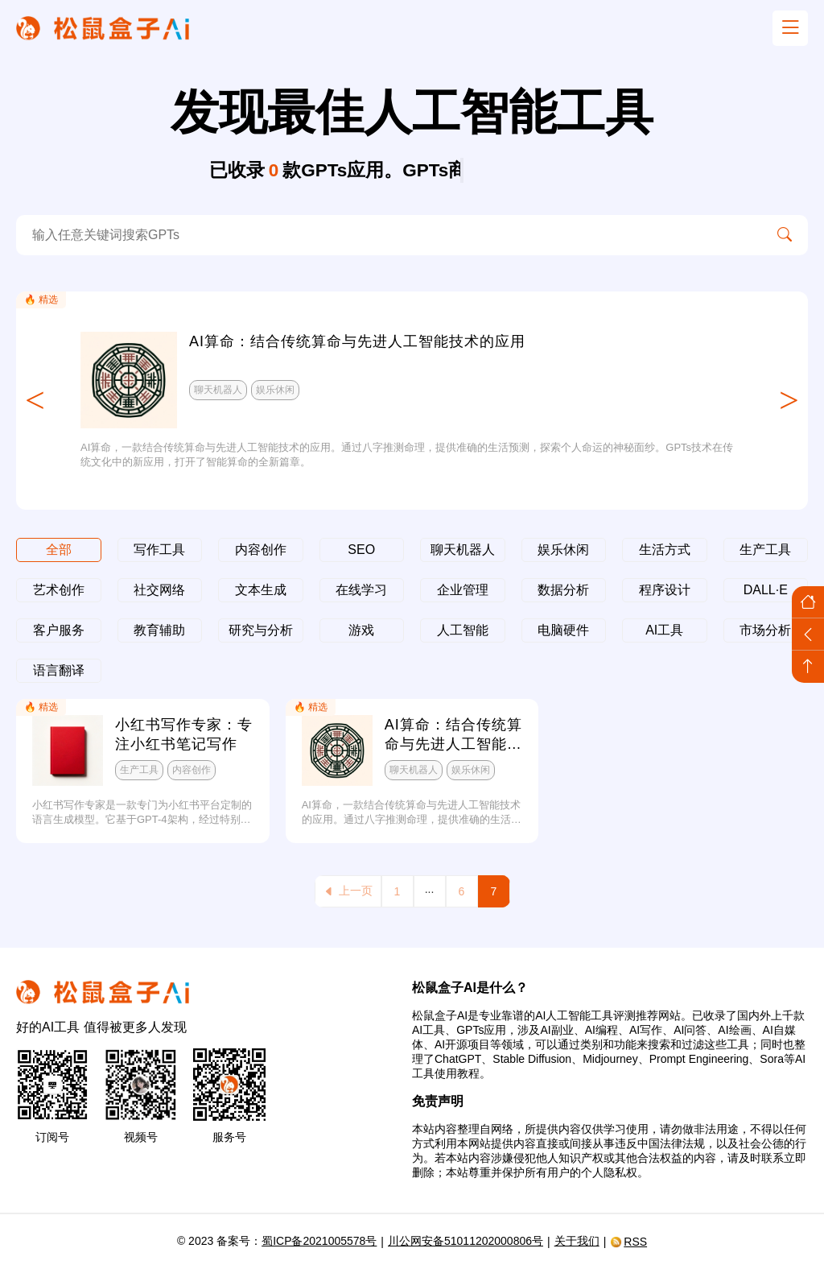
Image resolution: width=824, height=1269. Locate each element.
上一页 (348, 891)
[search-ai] (388, 235)
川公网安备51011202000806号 (465, 1240)
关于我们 (576, 1240)
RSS (628, 1241)
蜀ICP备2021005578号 (319, 1240)
